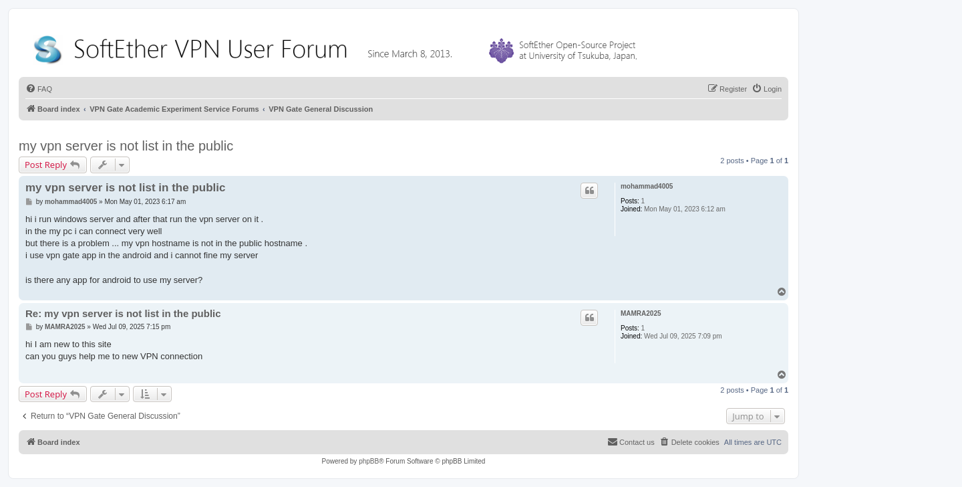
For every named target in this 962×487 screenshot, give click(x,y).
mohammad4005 (647, 186)
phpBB (369, 461)
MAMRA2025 (641, 313)
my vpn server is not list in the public (126, 145)
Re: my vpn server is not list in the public (123, 313)
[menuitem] (38, 89)
